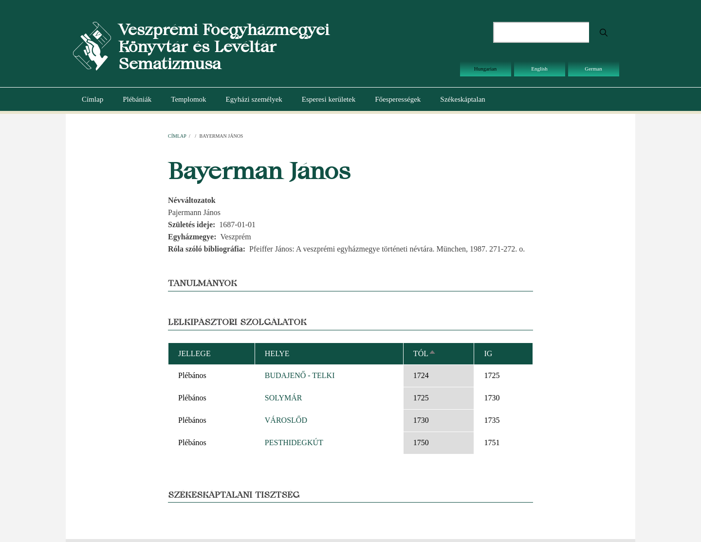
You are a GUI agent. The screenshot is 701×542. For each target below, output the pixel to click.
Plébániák (137, 99)
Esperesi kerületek (328, 99)
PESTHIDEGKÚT (294, 442)
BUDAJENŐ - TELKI (300, 375)
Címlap (92, 99)
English (539, 69)
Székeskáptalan (462, 99)
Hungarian (485, 69)
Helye (277, 353)
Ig (488, 353)
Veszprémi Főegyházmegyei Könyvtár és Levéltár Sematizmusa (223, 46)
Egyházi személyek (254, 99)
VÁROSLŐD (286, 420)
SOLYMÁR (283, 398)
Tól (424, 353)
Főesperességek (398, 99)
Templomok (188, 99)
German (593, 69)
